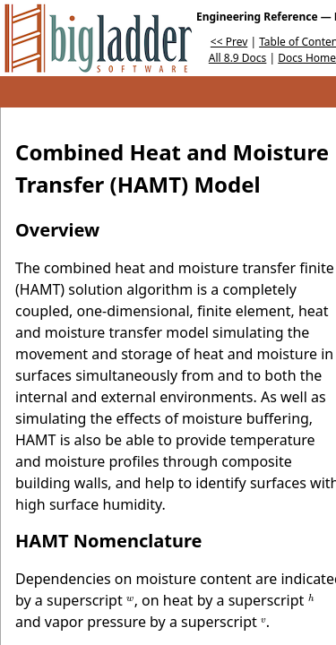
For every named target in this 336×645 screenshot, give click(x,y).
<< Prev (229, 41)
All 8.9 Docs (238, 57)
